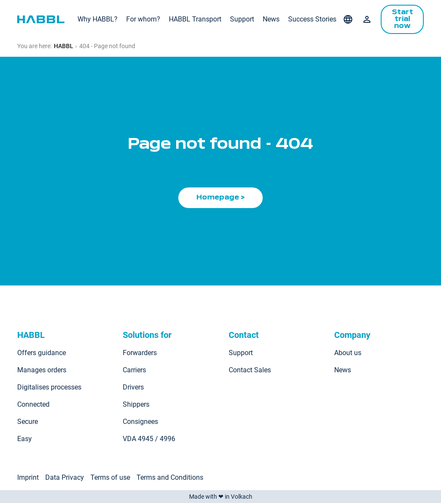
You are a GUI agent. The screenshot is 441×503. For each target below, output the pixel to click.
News (271, 19)
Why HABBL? (98, 19)
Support (242, 19)
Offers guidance (41, 353)
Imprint (28, 477)
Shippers (136, 404)
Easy (24, 439)
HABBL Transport (195, 19)
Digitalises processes (49, 387)
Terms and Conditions (170, 477)
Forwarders (140, 353)
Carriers (134, 370)
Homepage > (220, 198)
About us (347, 353)
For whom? (143, 19)
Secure (27, 421)
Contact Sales (250, 370)
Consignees (140, 421)
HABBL (63, 46)
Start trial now (402, 19)
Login (367, 19)
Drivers (133, 387)
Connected (33, 404)
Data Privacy (64, 477)
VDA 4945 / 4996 (149, 439)
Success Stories (312, 19)
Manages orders (41, 370)
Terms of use (110, 477)
